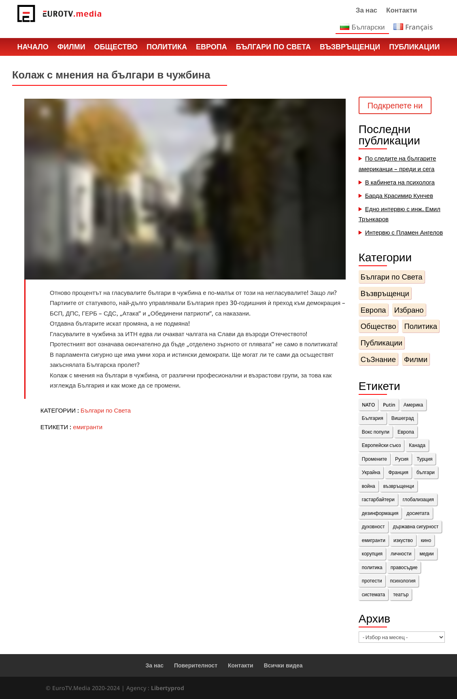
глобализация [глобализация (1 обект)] (418, 499)
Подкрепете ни (395, 105)
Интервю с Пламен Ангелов (404, 232)
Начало (33, 47)
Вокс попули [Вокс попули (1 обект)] (375, 431)
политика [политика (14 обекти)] (372, 567)
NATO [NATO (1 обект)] (368, 404)
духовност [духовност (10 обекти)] (373, 526)
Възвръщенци (350, 47)
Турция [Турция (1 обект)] (424, 458)
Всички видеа (283, 665)
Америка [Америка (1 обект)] (413, 404)
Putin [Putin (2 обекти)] (389, 404)
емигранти (87, 427)
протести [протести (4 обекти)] (372, 580)
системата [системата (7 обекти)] (373, 594)
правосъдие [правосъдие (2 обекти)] (404, 567)
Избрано (409, 310)
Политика (167, 47)
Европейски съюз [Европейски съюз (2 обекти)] (381, 445)
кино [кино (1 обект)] (426, 540)
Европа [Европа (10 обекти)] (405, 431)
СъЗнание (378, 359)
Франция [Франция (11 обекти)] (398, 472)
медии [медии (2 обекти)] (426, 553)
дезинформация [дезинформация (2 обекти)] (380, 513)
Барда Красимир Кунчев (399, 195)
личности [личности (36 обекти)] (401, 553)
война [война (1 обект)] (368, 486)
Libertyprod (167, 688)
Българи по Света (273, 47)
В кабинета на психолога (400, 182)
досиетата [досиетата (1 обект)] (417, 513)
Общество (116, 47)
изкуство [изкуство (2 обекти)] (403, 540)
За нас (366, 11)
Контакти (401, 11)
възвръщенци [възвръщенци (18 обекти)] (398, 486)
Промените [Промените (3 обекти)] (374, 458)
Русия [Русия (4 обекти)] (401, 458)
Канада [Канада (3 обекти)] (417, 445)
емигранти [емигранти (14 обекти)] (373, 540)
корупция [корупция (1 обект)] (372, 553)
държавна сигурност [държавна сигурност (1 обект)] (416, 526)
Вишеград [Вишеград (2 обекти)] (402, 418)
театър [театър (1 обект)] (400, 594)
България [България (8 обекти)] (372, 418)
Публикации (414, 47)
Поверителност (195, 665)
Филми (71, 47)
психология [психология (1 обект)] (403, 580)
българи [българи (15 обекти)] (426, 472)
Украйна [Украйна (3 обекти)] (371, 472)
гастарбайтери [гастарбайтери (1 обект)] (378, 499)
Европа (211, 47)
